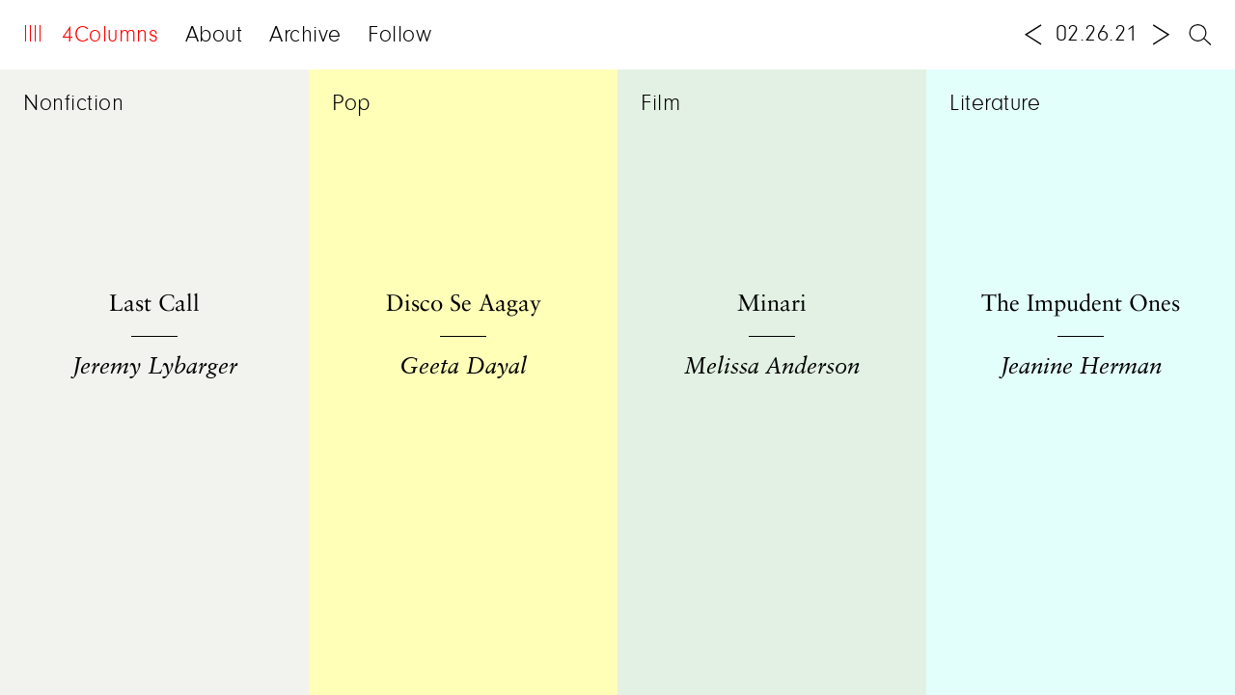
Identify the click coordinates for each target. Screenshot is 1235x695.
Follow (399, 35)
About (214, 35)
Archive (305, 35)
